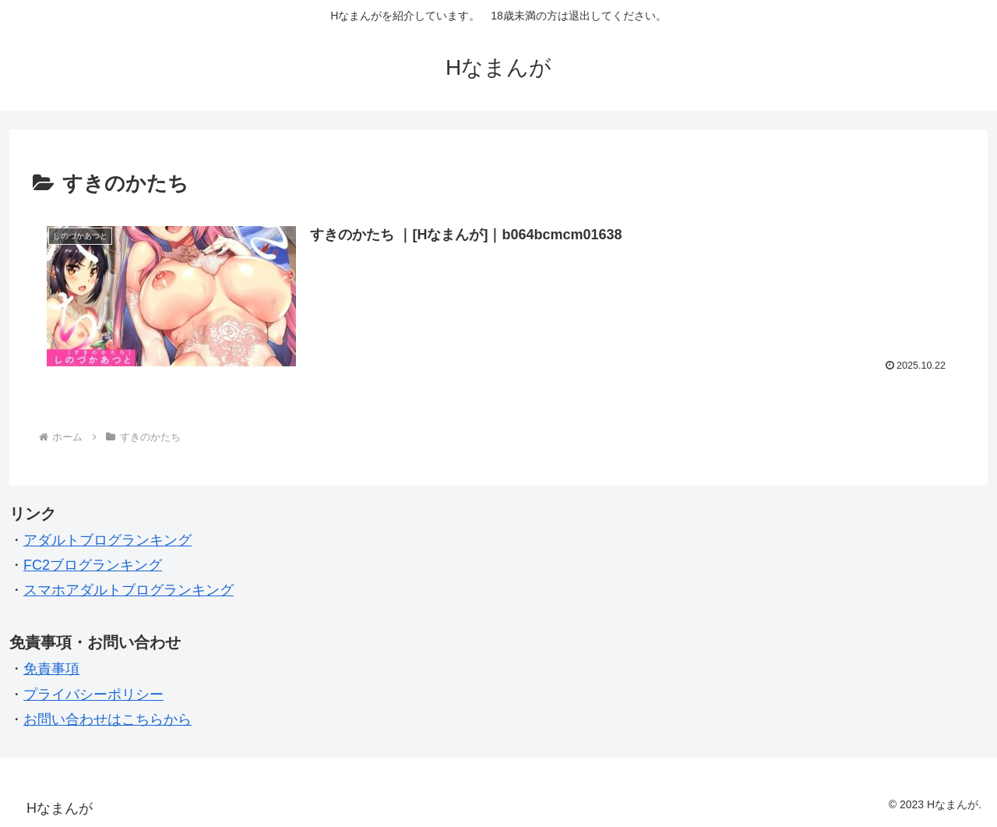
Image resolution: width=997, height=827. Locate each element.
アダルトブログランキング (107, 540)
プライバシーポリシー (93, 694)
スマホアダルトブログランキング (128, 590)
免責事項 (51, 669)
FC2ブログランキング (92, 565)
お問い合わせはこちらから (107, 719)
